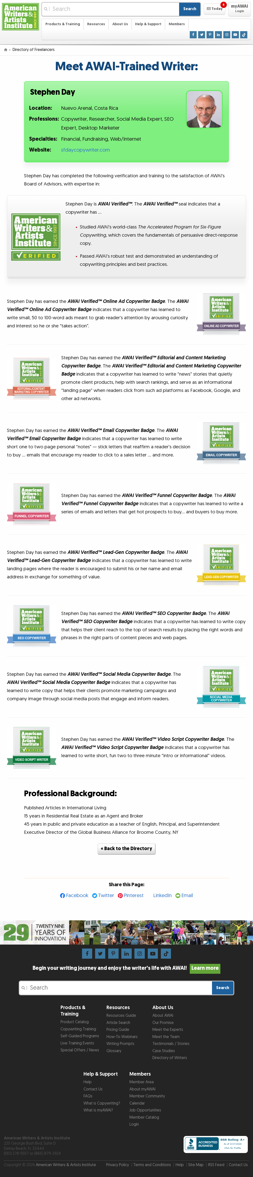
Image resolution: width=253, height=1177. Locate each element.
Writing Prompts (120, 1043)
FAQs (88, 1096)
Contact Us (93, 1089)
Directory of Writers (169, 1058)
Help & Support (148, 24)
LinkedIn (162, 895)
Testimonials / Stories (171, 1043)
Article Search (118, 1022)
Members (177, 24)
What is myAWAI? (98, 1110)
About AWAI (162, 1015)
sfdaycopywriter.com (85, 150)
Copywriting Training (78, 1029)
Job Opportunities (145, 1110)
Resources (96, 24)
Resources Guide (121, 1015)
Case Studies (163, 1051)
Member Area (141, 1082)
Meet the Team (166, 1037)
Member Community (147, 1096)
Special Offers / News (80, 1050)
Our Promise (163, 1022)
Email (187, 895)
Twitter (106, 895)
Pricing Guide (117, 1029)
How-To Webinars (122, 1037)
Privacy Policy (117, 1165)
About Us (120, 24)
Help (88, 1082)
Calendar (137, 1103)
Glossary (113, 1051)
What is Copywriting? (102, 1103)
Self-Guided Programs (80, 1036)
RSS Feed (216, 1165)
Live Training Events (77, 1043)
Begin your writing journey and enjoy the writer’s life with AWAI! (126, 968)
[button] (215, 9)
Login (134, 1124)
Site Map (196, 1165)
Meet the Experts (167, 1029)
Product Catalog (75, 1022)
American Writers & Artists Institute (66, 1165)
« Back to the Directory (126, 849)
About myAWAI (142, 1089)
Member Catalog (144, 1117)
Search (189, 9)
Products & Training (62, 24)
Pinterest (134, 895)
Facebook (77, 895)
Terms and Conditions (152, 1165)
